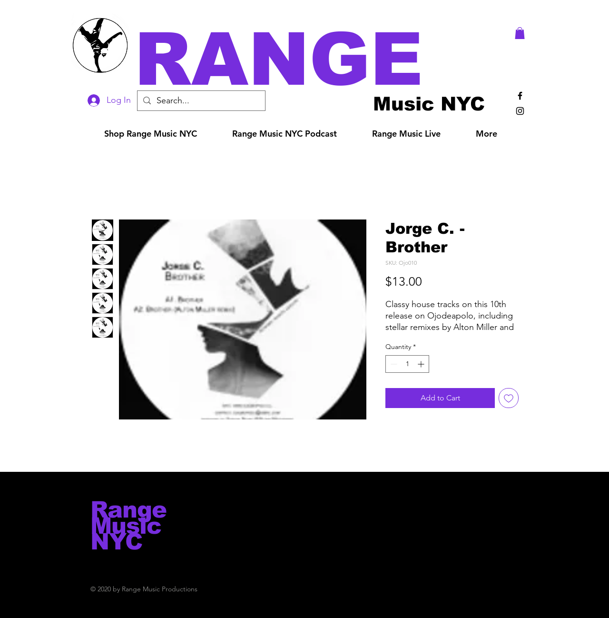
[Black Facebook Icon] (520, 95)
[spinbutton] (407, 364)
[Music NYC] (429, 104)
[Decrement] (393, 364)
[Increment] (422, 364)
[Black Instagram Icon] (520, 111)
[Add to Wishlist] (509, 398)
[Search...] (201, 100)
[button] (317, 59)
